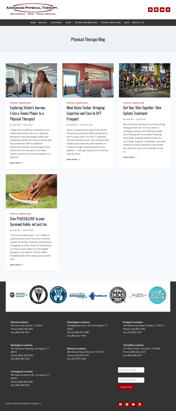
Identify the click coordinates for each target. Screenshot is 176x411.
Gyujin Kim (16, 125)
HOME (33, 22)
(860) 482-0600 (25, 381)
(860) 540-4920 (25, 328)
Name (121, 365)
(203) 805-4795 (138, 328)
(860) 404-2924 (25, 355)
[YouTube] (162, 9)
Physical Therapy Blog (20, 103)
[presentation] (31, 80)
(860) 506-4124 (138, 351)
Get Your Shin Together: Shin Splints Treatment (142, 110)
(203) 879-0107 (82, 355)
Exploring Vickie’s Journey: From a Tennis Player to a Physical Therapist (28, 113)
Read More (16, 163)
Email (120, 375)
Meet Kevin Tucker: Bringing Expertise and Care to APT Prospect (86, 113)
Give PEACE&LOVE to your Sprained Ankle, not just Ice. (28, 221)
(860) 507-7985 (81, 332)
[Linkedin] (168, 9)
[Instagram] (156, 9)
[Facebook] (150, 9)
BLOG (126, 22)
